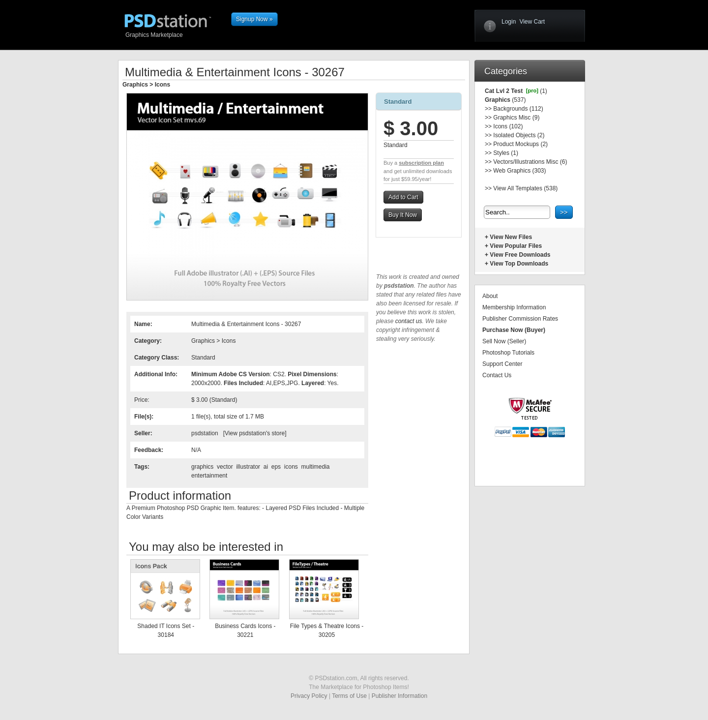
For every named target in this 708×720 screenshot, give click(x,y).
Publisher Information (399, 695)
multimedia (315, 466)
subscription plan (421, 163)
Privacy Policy (309, 695)
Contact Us (496, 375)
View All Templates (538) (525, 188)
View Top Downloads (519, 263)
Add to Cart (403, 197)
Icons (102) (508, 126)
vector (225, 466)
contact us (408, 321)
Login (509, 21)
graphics (202, 466)
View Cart (532, 21)
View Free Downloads (520, 254)
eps (276, 466)
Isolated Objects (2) (518, 135)
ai (266, 466)
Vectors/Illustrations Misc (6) (530, 161)
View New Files (511, 237)
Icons (162, 84)
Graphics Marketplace (175, 34)
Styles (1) (505, 153)
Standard (398, 101)
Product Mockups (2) (520, 144)
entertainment (209, 475)
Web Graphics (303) (519, 170)
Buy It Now (402, 214)
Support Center (502, 363)
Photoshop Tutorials (508, 352)
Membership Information (514, 307)
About (490, 296)
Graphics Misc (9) (516, 117)
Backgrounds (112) (518, 108)
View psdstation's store (255, 433)
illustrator (248, 466)
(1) (542, 91)
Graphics (135, 84)
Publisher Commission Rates (520, 318)
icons (291, 466)
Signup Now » (254, 19)
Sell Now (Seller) (504, 341)
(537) (518, 99)
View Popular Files (516, 245)
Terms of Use (349, 695)
